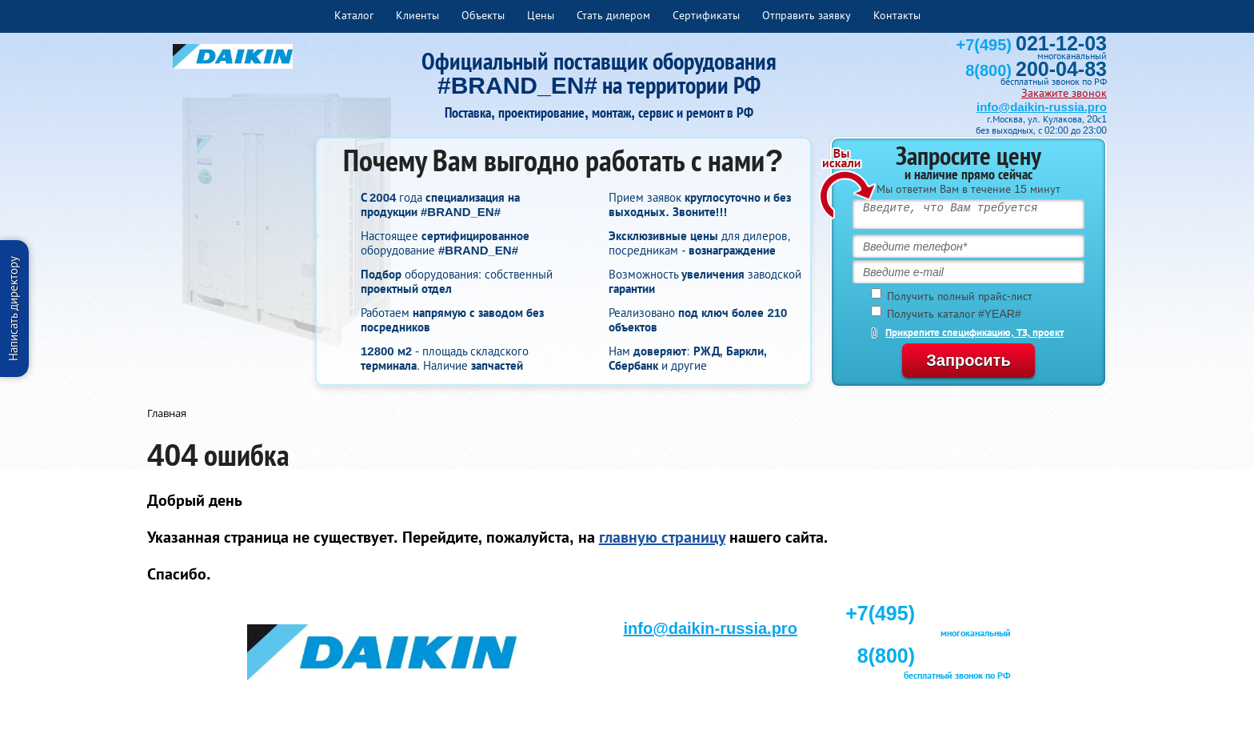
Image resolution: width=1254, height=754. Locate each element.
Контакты (897, 15)
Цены (540, 15)
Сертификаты (706, 15)
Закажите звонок (1064, 93)
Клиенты (417, 15)
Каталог (353, 15)
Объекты (483, 15)
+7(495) (1031, 44)
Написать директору (13, 308)
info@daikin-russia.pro (1041, 106)
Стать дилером (613, 15)
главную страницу (662, 537)
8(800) (1036, 70)
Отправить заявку (806, 15)
